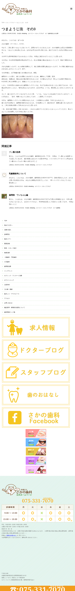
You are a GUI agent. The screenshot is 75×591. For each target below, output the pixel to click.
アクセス (7, 298)
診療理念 (7, 234)
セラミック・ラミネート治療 (13, 275)
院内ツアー (7, 239)
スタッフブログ (10, 22)
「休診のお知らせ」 (11, 535)
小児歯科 (7, 262)
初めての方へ (8, 225)
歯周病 (58, 208)
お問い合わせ (8, 303)
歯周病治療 (7, 266)
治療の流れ (7, 230)
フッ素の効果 (14, 152)
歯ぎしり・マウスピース (11, 294)
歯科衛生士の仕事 (53, 33)
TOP (3, 22)
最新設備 (7, 243)
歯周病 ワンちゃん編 (18, 195)
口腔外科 (7, 284)
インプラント (8, 271)
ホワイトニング (9, 280)
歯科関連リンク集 (9, 312)
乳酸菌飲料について (17, 174)
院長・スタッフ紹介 (10, 248)
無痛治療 (7, 252)
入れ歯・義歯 (8, 289)
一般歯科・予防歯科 (10, 257)
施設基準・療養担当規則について (14, 307)
